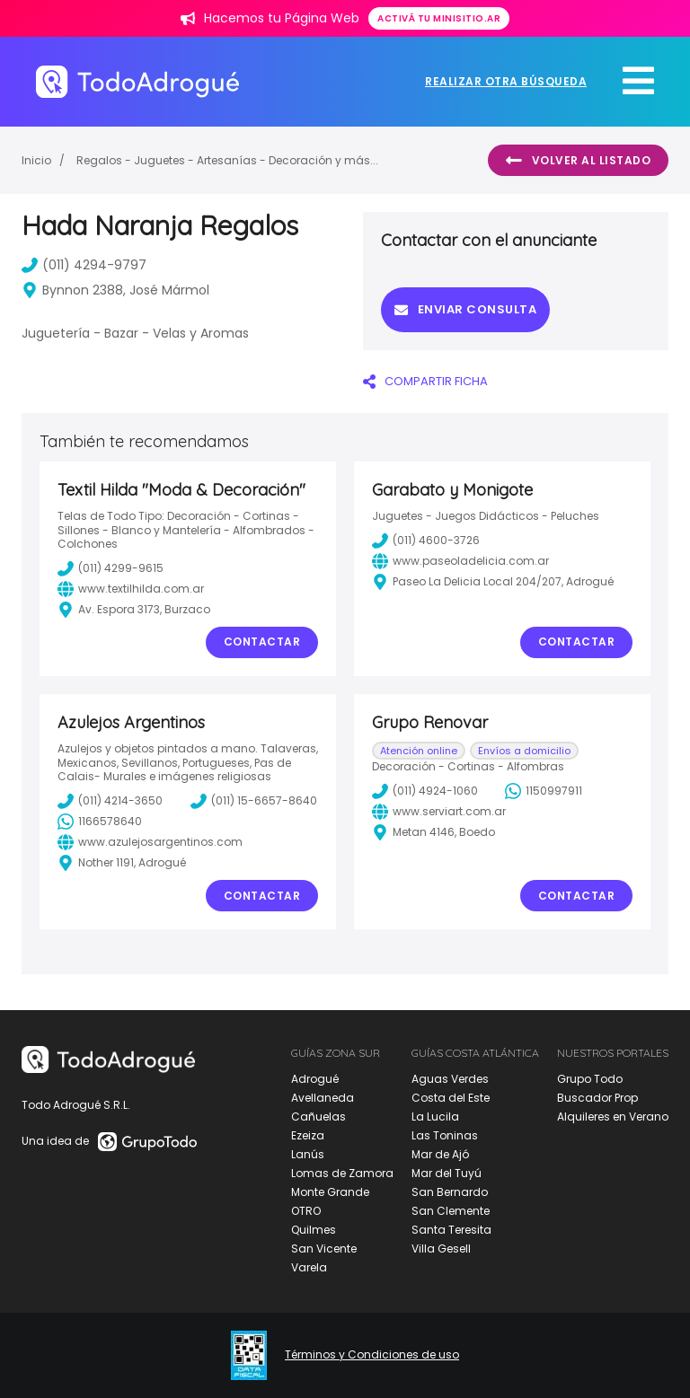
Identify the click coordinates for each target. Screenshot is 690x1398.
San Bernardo (449, 1192)
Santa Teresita (451, 1229)
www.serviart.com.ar (439, 812)
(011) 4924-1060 (425, 791)
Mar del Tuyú (446, 1173)
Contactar (262, 641)
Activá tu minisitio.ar (438, 18)
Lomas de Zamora (342, 1173)
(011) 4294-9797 (84, 265)
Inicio (36, 160)
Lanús (307, 1154)
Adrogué (315, 1078)
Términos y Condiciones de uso (372, 1355)
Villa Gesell (441, 1248)
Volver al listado (578, 161)
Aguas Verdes (450, 1078)
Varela (309, 1267)
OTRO (306, 1210)
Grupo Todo (590, 1078)
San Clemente (450, 1210)
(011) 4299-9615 (111, 568)
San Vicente (324, 1248)
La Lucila (435, 1116)
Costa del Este (450, 1097)
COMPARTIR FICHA (425, 381)
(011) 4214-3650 (110, 801)
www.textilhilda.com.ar (131, 589)
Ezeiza (307, 1135)
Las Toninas (444, 1135)
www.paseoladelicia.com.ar (460, 561)
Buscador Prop (597, 1097)
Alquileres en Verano (612, 1116)
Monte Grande (330, 1192)
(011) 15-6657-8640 (253, 801)
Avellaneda (322, 1097)
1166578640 (100, 821)
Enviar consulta (465, 309)
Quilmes (313, 1229)
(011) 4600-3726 (426, 540)
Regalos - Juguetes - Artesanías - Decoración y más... (227, 160)
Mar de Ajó (440, 1154)
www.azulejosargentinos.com (150, 842)
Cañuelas (318, 1116)
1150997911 (543, 791)
